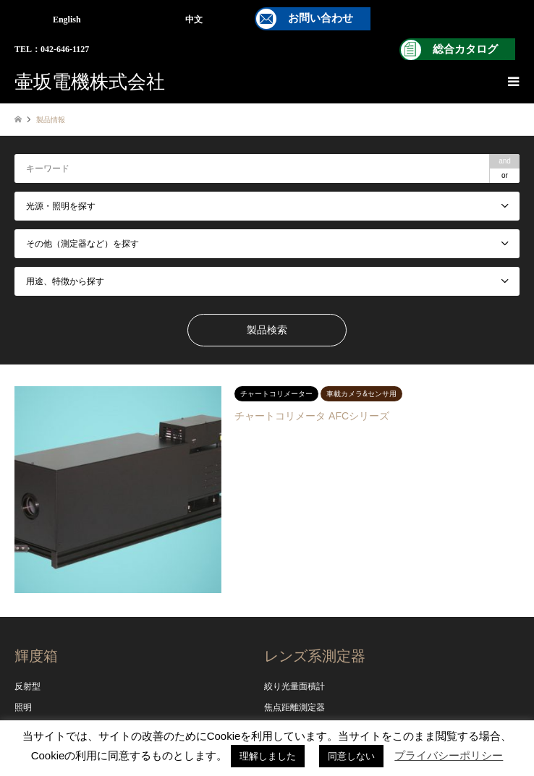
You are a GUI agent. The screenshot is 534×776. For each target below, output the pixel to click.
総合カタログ (465, 49)
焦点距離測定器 (294, 707)
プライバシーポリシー (448, 755)
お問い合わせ (320, 18)
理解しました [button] (268, 756)
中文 (194, 19)
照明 (23, 707)
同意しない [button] (351, 756)
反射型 (27, 686)
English (67, 19)
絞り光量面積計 (294, 686)
